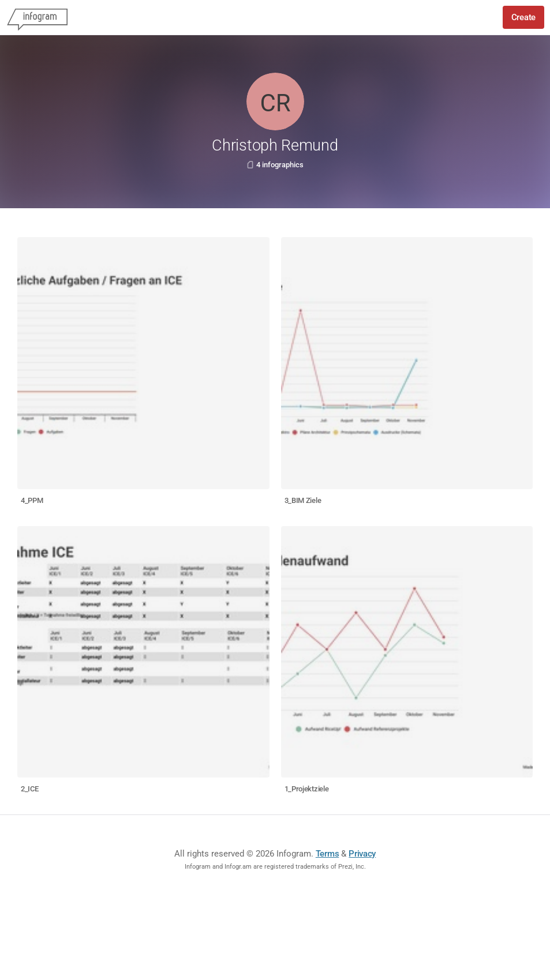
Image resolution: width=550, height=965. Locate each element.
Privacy (362, 853)
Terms (327, 853)
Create (523, 17)
